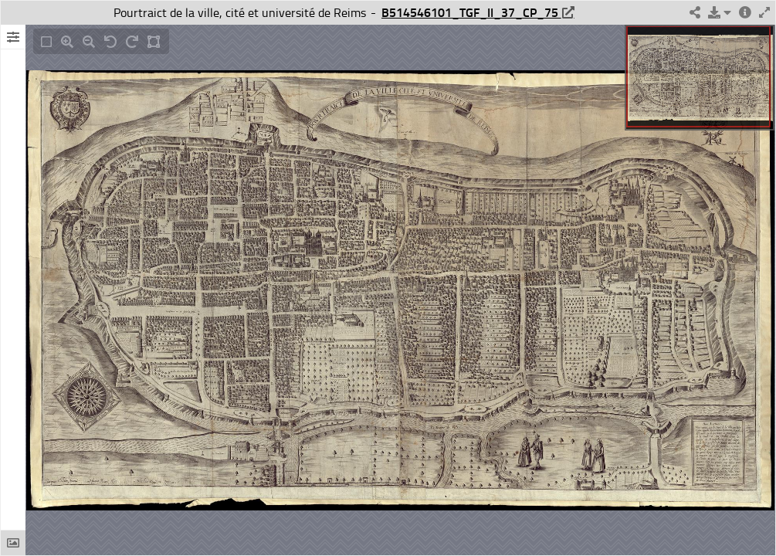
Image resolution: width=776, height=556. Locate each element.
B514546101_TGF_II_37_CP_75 (471, 12)
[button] (719, 13)
